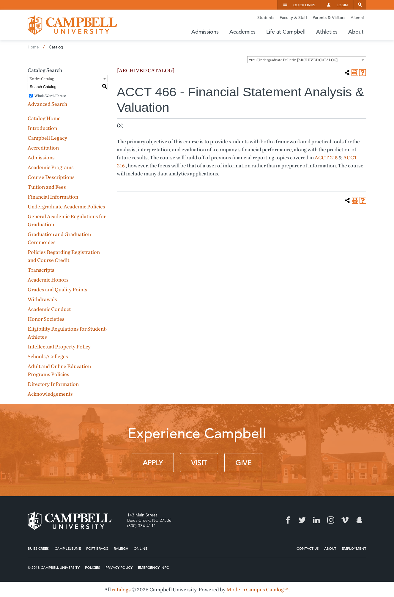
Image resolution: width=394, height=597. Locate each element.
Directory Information (53, 384)
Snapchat (359, 520)
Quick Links (304, 4)
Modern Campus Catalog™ (257, 589)
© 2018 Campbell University (54, 567)
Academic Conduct (49, 309)
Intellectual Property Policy (59, 346)
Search (359, 5)
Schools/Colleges (48, 356)
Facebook (288, 520)
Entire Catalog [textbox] (41, 78)
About (330, 548)
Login (342, 4)
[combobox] (306, 59)
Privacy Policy (119, 567)
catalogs (121, 589)
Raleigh (121, 548)
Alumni (357, 17)
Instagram (331, 520)
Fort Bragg (97, 548)
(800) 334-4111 (141, 525)
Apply (153, 462)
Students (265, 17)
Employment (354, 548)
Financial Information (53, 197)
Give (243, 462)
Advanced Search (47, 104)
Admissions (41, 157)
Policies (92, 567)
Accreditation (43, 147)
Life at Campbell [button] (285, 31)
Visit (199, 462)
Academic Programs (51, 167)
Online (140, 548)
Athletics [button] (327, 31)
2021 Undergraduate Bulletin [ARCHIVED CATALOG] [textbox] (293, 60)
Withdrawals (42, 299)
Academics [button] (242, 31)
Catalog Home (44, 118)
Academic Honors (48, 279)
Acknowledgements (50, 394)
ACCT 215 (326, 157)
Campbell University (72, 25)
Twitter (302, 520)
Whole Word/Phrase (50, 95)
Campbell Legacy (47, 138)
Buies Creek (38, 548)
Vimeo (345, 520)
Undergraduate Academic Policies (66, 206)
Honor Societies (46, 319)
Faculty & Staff (293, 17)
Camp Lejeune (68, 548)
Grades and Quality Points (57, 289)
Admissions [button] (205, 31)
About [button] (356, 31)
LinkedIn (316, 520)
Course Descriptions (51, 177)
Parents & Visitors (329, 17)
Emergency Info (153, 567)
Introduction (42, 128)
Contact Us (308, 548)
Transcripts (41, 270)
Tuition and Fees (47, 187)
